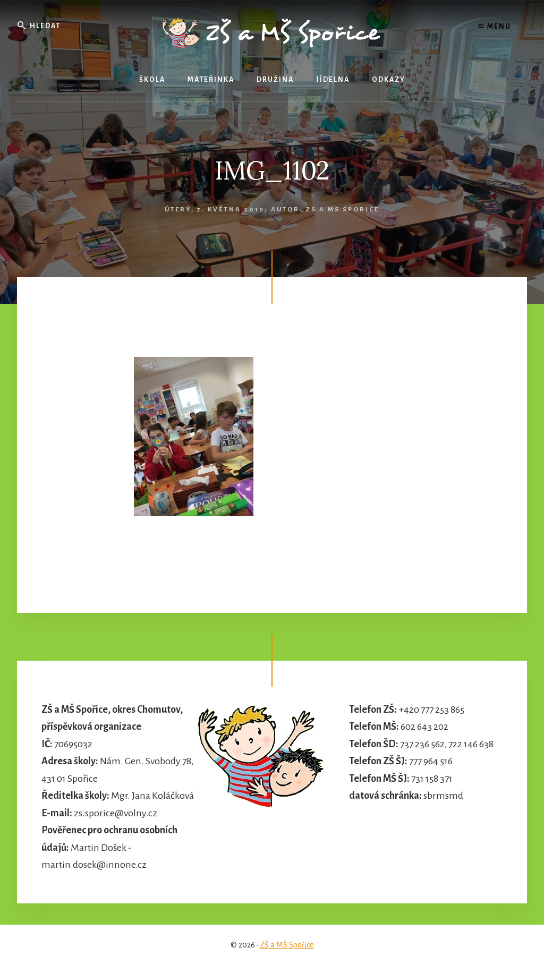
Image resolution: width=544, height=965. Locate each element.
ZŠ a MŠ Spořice (287, 945)
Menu (494, 26)
